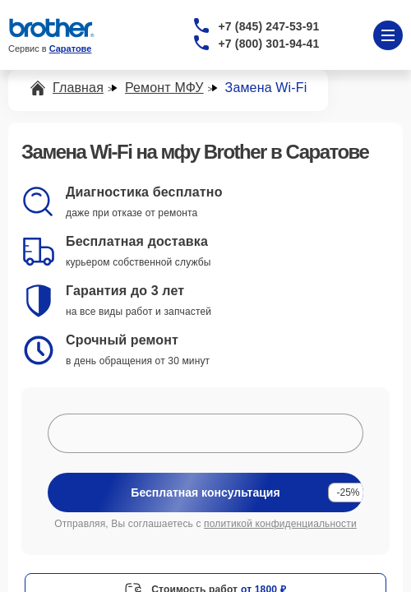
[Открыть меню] (388, 35)
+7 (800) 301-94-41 (269, 43)
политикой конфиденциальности (280, 524)
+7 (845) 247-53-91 (269, 26)
